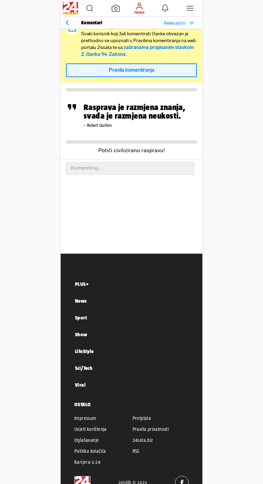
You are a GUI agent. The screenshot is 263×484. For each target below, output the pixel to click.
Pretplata (142, 418)
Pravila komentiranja (131, 70)
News (81, 301)
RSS (136, 451)
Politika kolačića (90, 451)
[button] (90, 8)
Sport (81, 317)
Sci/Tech (83, 368)
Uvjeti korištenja (90, 429)
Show (81, 334)
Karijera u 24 (87, 462)
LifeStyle (84, 351)
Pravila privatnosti (151, 429)
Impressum (85, 418)
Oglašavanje (86, 440)
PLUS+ (82, 284)
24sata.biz (143, 440)
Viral (80, 385)
